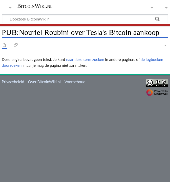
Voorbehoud (75, 81)
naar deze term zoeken (85, 59)
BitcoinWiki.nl (35, 6)
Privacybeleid (13, 81)
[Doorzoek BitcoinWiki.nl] (85, 19)
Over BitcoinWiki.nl (44, 81)
